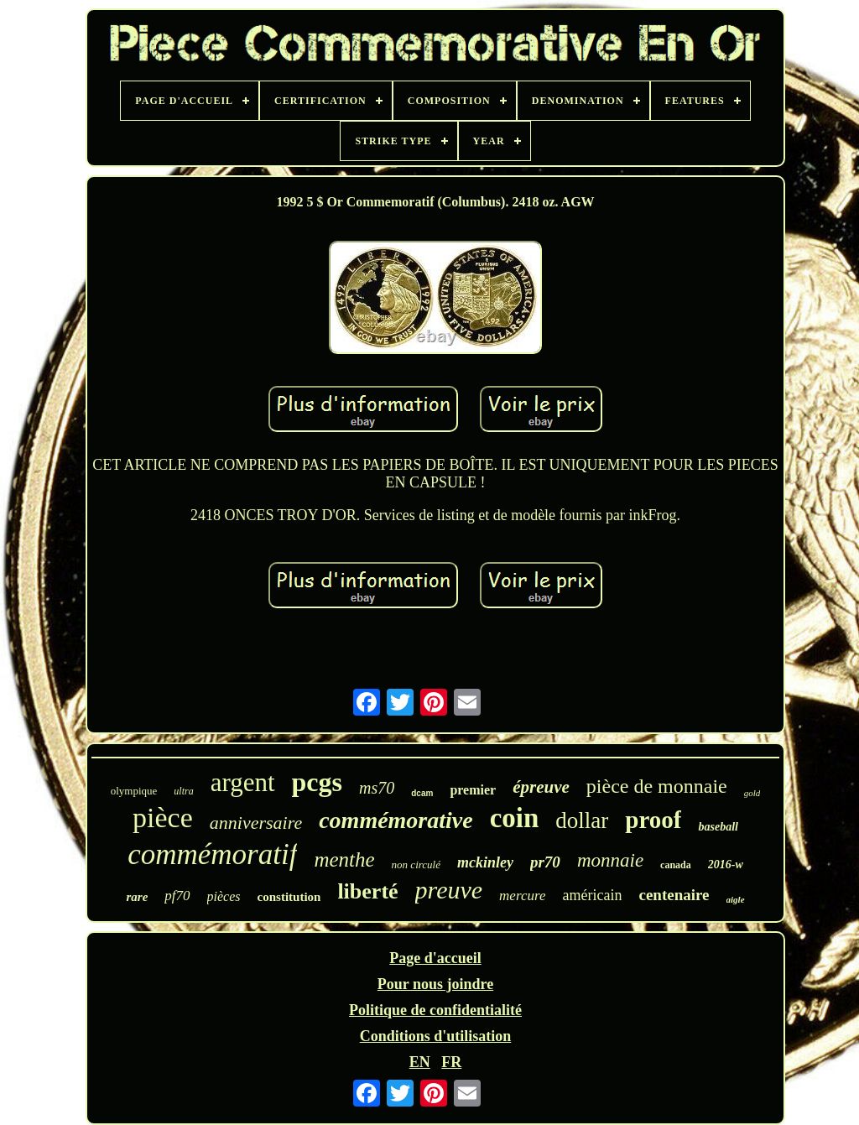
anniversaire (256, 822)
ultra (183, 791)
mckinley (485, 862)
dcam (422, 793)
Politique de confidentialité (435, 1010)
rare (137, 897)
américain (592, 895)
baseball (717, 826)
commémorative (396, 820)
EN (419, 1062)
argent (243, 782)
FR (451, 1062)
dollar (581, 820)
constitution (289, 897)
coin (514, 818)
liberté (367, 891)
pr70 (545, 862)
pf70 (177, 896)
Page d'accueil (435, 958)
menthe (344, 859)
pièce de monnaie (656, 786)
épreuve (541, 787)
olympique (134, 790)
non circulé (416, 864)
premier (473, 790)
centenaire (673, 895)
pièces (224, 896)
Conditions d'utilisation (436, 1036)
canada (675, 865)
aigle (735, 899)
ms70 (376, 788)
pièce (163, 817)
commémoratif (212, 854)
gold (752, 793)
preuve (449, 890)
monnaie (610, 860)
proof (653, 819)
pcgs (317, 782)
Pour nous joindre (435, 984)
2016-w (725, 864)
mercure (522, 896)
